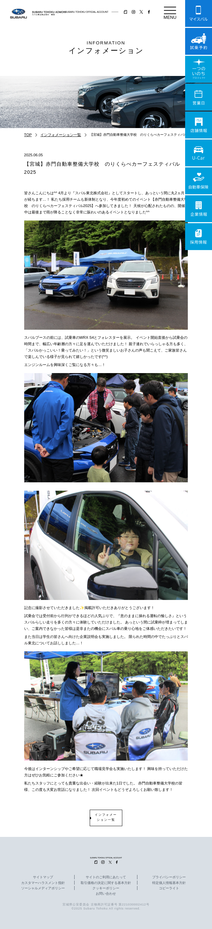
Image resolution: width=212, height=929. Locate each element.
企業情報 (198, 208)
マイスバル (198, 13)
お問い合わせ (106, 893)
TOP (28, 135)
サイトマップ (43, 877)
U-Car (198, 152)
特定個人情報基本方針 (169, 883)
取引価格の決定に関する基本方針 (106, 883)
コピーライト (169, 888)
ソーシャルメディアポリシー (43, 888)
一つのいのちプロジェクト (198, 69)
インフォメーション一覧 (60, 135)
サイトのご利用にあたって (106, 877)
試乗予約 (198, 41)
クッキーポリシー (105, 888)
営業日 (198, 97)
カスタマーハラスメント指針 (43, 883)
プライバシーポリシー (169, 877)
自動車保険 (198, 180)
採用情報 (198, 236)
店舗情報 (198, 125)
